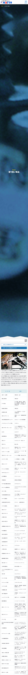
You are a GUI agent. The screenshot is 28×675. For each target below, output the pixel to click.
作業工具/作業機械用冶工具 (8, 344)
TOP (2, 6)
